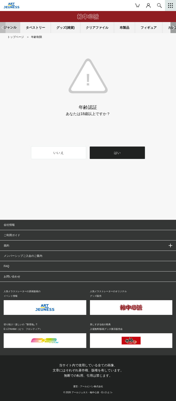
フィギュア (149, 27)
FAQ (6, 266)
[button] (173, 27)
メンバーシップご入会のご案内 (23, 255)
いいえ (58, 153)
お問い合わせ (12, 276)
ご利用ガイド (12, 235)
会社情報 (9, 224)
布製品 (124, 27)
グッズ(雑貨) (65, 27)
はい (117, 153)
